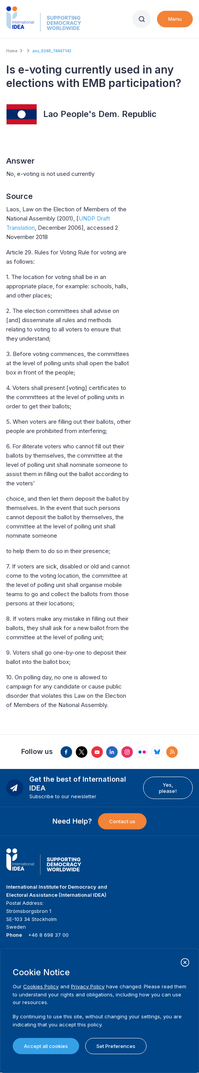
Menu (175, 19)
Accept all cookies (46, 1046)
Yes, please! (168, 788)
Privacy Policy (88, 986)
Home (11, 50)
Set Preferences (115, 1046)
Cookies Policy (41, 986)
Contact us (122, 821)
